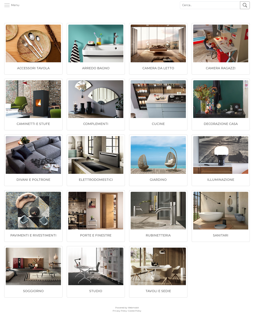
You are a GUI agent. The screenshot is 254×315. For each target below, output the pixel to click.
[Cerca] (210, 5)
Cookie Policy (134, 310)
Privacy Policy (120, 310)
